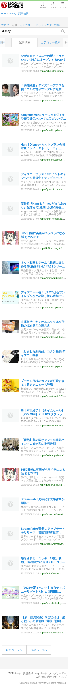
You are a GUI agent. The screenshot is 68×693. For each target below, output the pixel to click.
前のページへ (14, 649)
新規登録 (28, 673)
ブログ (5, 25)
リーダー (42, 7)
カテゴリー (26, 25)
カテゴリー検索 (51, 42)
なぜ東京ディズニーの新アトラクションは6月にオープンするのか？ (43, 57)
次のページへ (39, 649)
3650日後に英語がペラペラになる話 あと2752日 (43, 471)
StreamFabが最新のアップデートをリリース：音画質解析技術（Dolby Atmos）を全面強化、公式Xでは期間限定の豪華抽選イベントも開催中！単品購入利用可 (43, 531)
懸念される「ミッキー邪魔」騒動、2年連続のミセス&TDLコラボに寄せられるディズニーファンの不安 (43, 560)
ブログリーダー (58, 673)
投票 (57, 25)
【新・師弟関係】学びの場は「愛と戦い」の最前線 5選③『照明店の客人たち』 (43, 619)
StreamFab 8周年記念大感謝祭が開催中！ (42, 501)
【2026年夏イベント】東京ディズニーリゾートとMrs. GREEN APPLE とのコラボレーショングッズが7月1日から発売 (43, 590)
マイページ (41, 673)
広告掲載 (41, 676)
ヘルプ (63, 676)
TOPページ (15, 673)
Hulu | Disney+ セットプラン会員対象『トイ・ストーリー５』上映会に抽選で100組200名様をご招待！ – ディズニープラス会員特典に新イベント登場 (43, 147)
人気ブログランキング (12, 5)
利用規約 (52, 676)
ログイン (53, 7)
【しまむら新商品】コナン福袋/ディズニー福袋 (43, 353)
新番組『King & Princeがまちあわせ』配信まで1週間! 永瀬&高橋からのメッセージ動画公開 (43, 206)
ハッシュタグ (44, 25)
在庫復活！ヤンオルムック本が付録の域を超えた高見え (42, 323)
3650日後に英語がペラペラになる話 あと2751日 (43, 235)
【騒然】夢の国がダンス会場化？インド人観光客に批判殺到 (42, 442)
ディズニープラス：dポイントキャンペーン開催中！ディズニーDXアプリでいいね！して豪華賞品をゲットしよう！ (43, 176)
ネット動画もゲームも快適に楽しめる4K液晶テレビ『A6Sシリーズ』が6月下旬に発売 (42, 265)
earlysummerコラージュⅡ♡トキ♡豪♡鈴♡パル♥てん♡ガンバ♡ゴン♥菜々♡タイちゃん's (43, 117)
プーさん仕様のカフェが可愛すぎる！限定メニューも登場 (42, 383)
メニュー (63, 7)
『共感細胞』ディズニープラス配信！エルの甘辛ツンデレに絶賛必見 (42, 87)
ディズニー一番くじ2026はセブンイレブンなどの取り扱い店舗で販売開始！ (43, 294)
